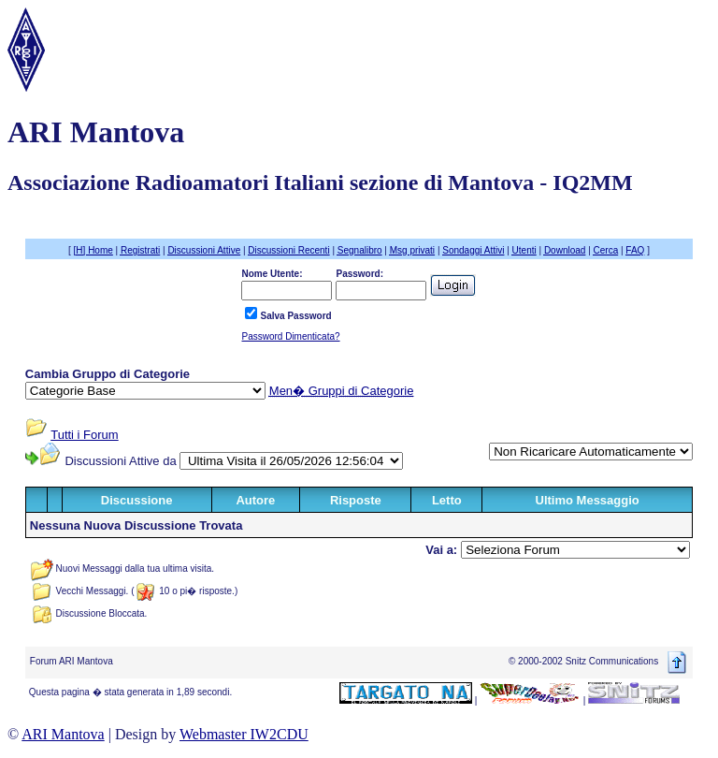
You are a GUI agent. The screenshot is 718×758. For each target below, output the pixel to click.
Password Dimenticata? (290, 336)
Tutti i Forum (84, 435)
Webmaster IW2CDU (244, 734)
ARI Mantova (63, 734)
